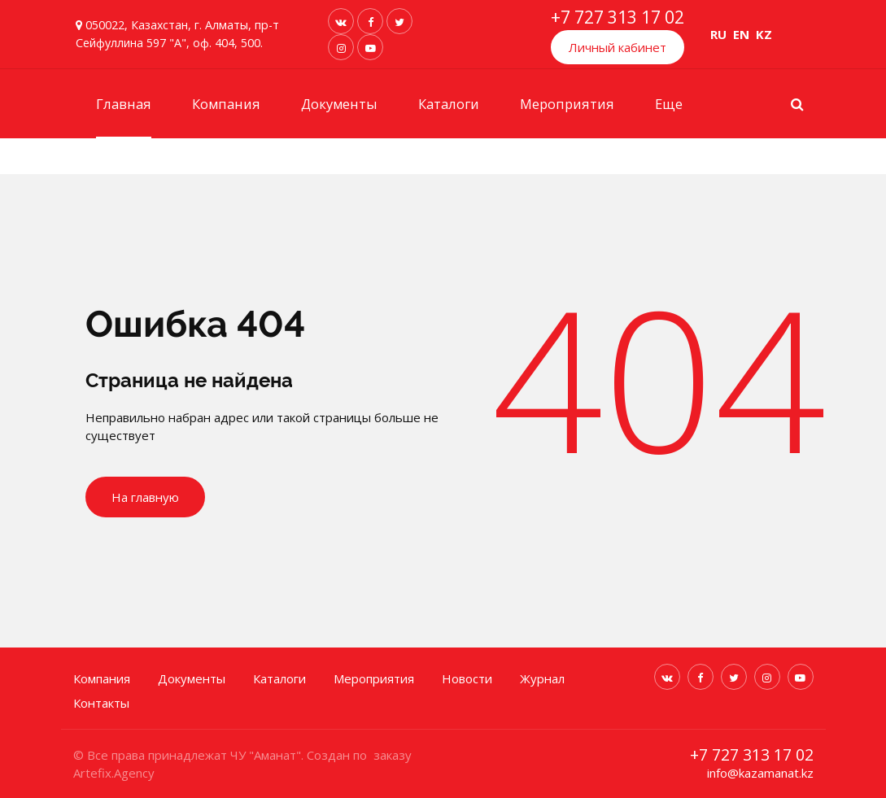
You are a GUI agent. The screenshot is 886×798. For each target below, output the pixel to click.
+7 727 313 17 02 (617, 17)
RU (718, 34)
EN (741, 34)
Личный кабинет (617, 47)
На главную (145, 497)
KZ (764, 34)
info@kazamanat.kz (760, 773)
